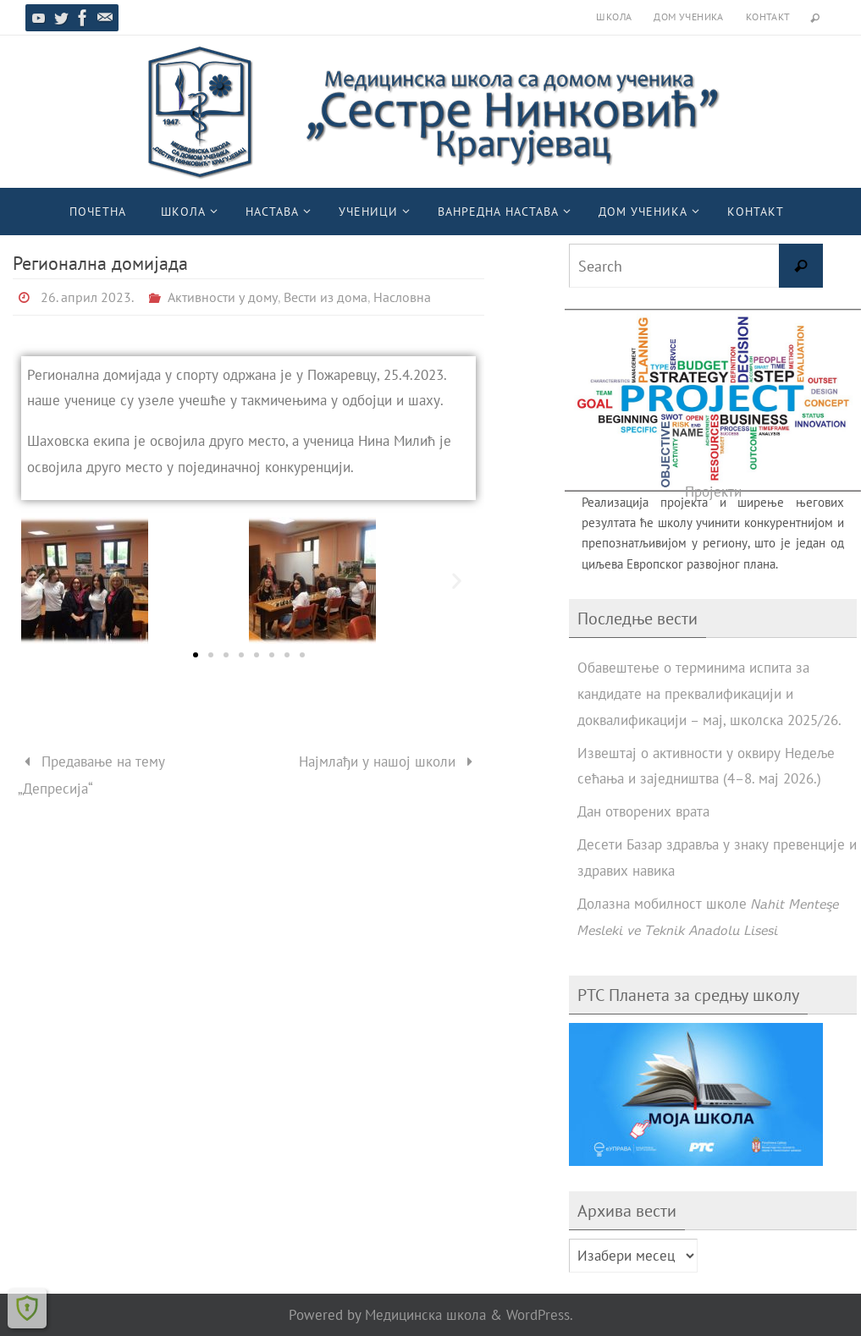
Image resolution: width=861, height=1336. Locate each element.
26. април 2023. (87, 297)
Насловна (402, 297)
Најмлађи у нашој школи (389, 761)
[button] (40, 580)
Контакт (768, 16)
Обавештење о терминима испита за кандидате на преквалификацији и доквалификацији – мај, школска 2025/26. (709, 693)
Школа (614, 16)
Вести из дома (325, 297)
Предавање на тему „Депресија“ (92, 775)
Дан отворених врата (643, 811)
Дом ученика (688, 16)
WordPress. (539, 1315)
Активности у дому (223, 297)
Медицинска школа (425, 1315)
